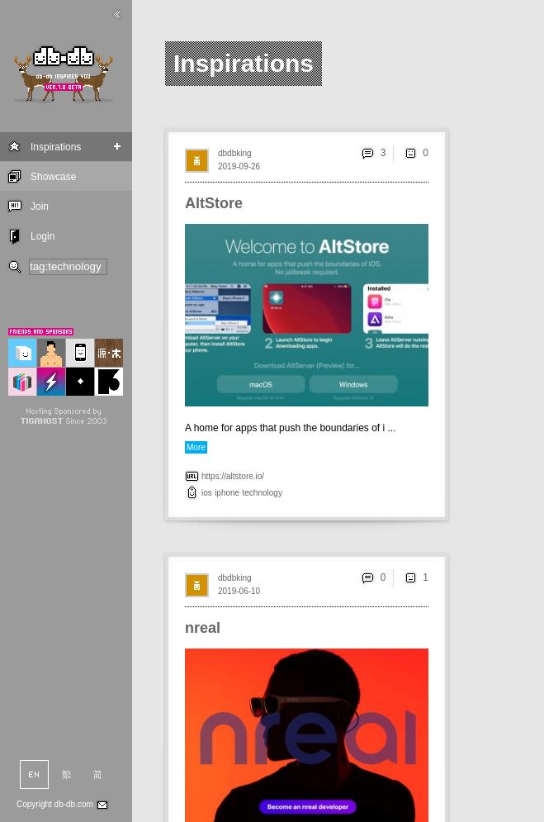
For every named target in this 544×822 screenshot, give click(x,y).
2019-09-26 (239, 166)
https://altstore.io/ (232, 476)
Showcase (53, 177)
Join (40, 206)
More (196, 447)
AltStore (214, 203)
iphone (227, 492)
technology (262, 492)
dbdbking (235, 153)
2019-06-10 (239, 591)
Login (42, 236)
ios (206, 492)
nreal (202, 628)
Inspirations (56, 147)
